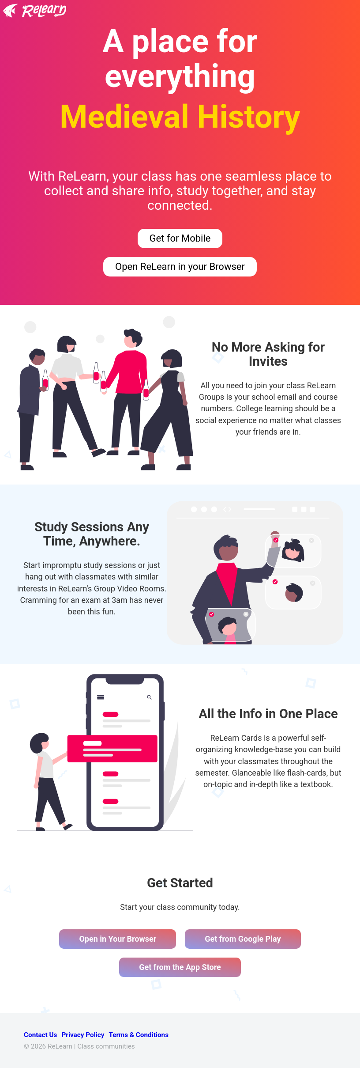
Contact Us (40, 1035)
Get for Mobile (180, 238)
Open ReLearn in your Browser (180, 266)
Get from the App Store (180, 967)
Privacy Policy (82, 1035)
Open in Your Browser (117, 938)
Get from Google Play (243, 938)
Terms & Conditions (139, 1035)
